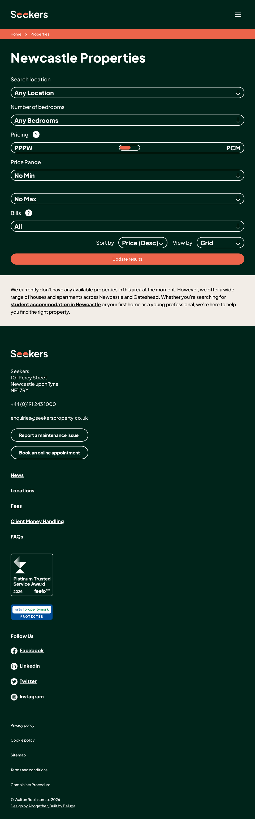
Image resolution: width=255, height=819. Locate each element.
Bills (16, 212)
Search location (31, 79)
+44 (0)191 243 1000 (33, 404)
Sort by (105, 242)
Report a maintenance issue (49, 435)
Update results (127, 259)
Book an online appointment (49, 453)
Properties (40, 34)
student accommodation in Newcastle (56, 304)
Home (16, 34)
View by (182, 242)
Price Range (26, 162)
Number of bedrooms (37, 106)
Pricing (19, 134)
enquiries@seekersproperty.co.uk (49, 418)
